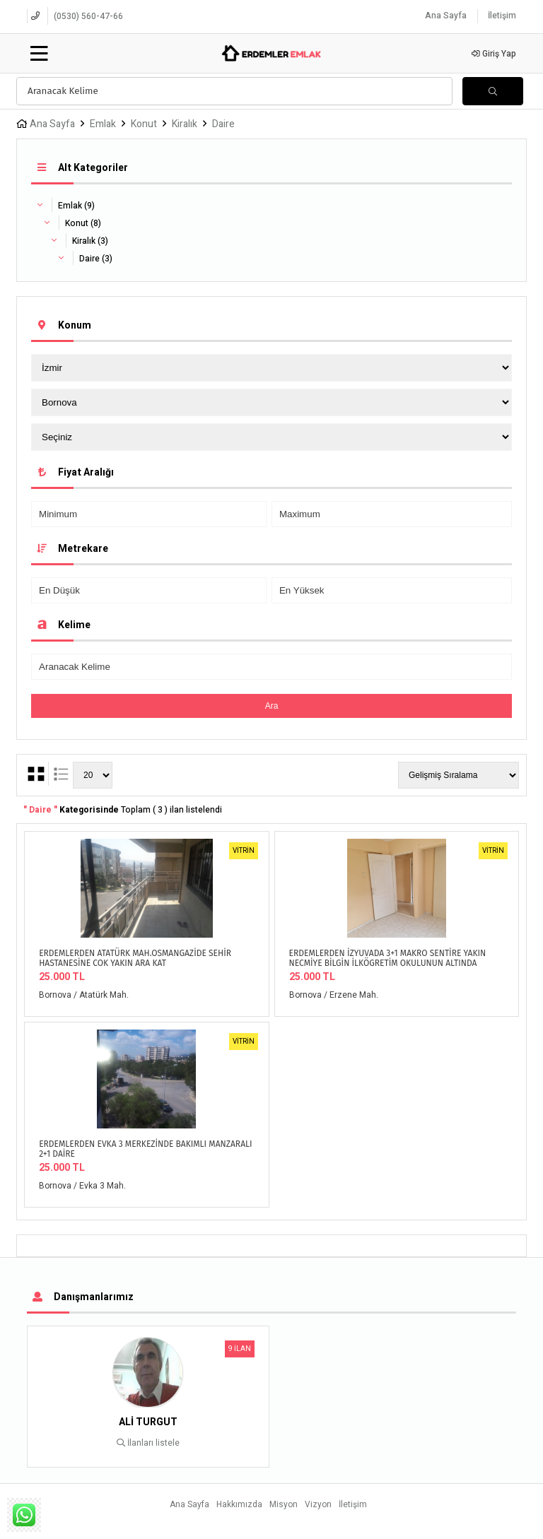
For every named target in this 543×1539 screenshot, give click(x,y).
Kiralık (184, 124)
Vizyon (318, 1504)
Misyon (283, 1504)
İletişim (502, 15)
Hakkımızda (239, 1504)
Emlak (103, 124)
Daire (223, 124)
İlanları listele (148, 1443)
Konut (144, 124)
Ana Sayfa (446, 15)
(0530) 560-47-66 (88, 16)
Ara (272, 706)
